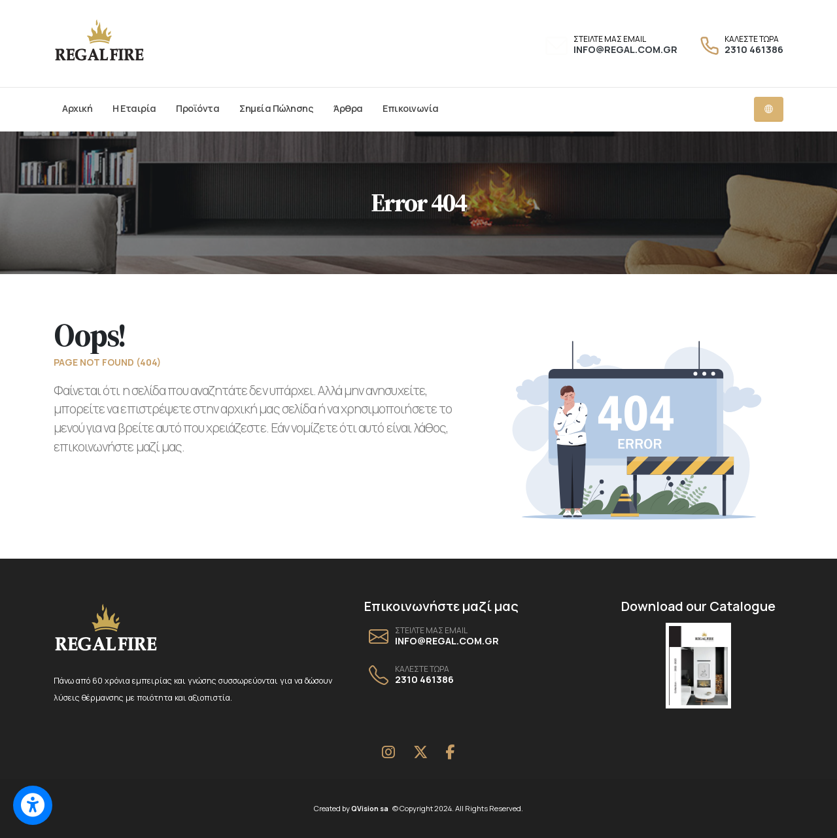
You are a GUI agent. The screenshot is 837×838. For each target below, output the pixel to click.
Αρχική (77, 108)
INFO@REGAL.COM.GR (625, 49)
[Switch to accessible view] (32, 805)
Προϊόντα (197, 108)
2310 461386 (754, 49)
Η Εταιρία (134, 108)
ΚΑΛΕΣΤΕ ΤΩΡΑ (752, 39)
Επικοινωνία (411, 108)
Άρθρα (348, 108)
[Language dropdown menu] (768, 109)
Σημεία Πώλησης (276, 108)
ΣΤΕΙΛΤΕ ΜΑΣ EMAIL (609, 39)
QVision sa (372, 808)
